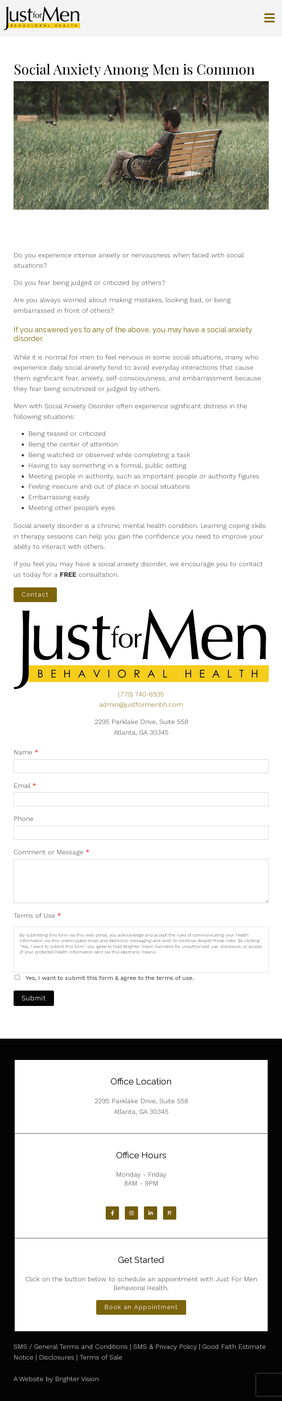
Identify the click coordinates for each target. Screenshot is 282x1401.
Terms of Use (37, 915)
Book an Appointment (141, 1307)
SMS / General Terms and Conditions (71, 1346)
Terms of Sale (101, 1357)
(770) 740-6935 (141, 694)
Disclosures (56, 1357)
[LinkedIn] (150, 1213)
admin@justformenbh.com (141, 704)
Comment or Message (52, 852)
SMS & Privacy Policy (165, 1346)
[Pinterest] (169, 1213)
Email (25, 785)
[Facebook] (112, 1213)
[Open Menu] (269, 18)
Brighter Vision (77, 1379)
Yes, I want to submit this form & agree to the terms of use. (110, 977)
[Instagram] (131, 1213)
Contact (35, 594)
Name (26, 752)
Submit (34, 998)
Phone (23, 818)
